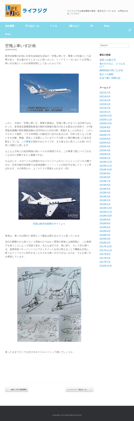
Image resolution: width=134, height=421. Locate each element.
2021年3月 (105, 104)
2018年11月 (106, 212)
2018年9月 (105, 219)
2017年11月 (106, 250)
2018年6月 (105, 227)
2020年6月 (105, 139)
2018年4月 (105, 235)
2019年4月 (105, 192)
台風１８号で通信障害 (16, 389)
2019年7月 (105, 181)
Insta (7, 34)
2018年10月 (106, 215)
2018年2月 (105, 242)
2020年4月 (105, 146)
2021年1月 (105, 112)
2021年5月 (105, 96)
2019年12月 (106, 162)
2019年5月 (105, 189)
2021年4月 (105, 100)
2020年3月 (105, 150)
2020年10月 (106, 123)
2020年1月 (105, 158)
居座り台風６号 (108, 60)
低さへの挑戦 (106, 74)
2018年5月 (105, 231)
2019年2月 (105, 200)
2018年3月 (105, 239)
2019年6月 (105, 185)
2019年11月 (106, 166)
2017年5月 (105, 254)
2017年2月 (105, 262)
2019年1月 (105, 204)
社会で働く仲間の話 (110, 78)
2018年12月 (106, 208)
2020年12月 (106, 116)
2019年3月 (105, 196)
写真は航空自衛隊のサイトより (49, 223)
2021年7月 (105, 92)
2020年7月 (105, 135)
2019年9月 (105, 173)
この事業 (26, 141)
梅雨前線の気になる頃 (111, 70)
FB (91, 26)
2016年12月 (106, 266)
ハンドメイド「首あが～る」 (79, 389)
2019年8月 (105, 177)
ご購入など (73, 26)
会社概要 (9, 26)
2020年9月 (105, 127)
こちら (72, 13)
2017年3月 (105, 258)
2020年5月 (105, 142)
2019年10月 (106, 169)
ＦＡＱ (53, 26)
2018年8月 (105, 223)
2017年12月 (106, 246)
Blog (106, 26)
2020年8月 (105, 131)
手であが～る (32, 26)
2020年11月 (106, 119)
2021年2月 (105, 108)
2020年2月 (105, 154)
